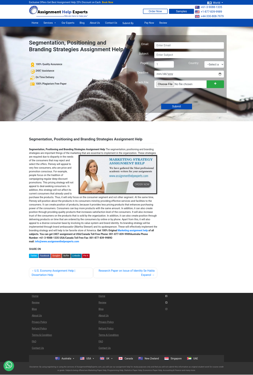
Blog (82, 22)
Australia (65, 358)
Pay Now (149, 22)
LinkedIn (76, 255)
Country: (194, 63)
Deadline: (143, 72)
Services (50, 22)
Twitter (33, 255)
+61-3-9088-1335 (208, 7)
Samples (181, 11)
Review (163, 22)
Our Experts (67, 22)
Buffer (66, 255)
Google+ (56, 255)
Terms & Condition (42, 335)
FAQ (34, 341)
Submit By (128, 23)
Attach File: (142, 82)
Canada (125, 358)
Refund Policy (39, 328)
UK (106, 358)
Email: (145, 44)
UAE (192, 358)
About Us (95, 22)
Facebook (44, 255)
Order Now (155, 11)
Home (35, 22)
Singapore (173, 358)
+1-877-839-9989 (208, 11)
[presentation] (180, 96)
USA (87, 358)
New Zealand (148, 358)
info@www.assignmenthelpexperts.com (57, 241)
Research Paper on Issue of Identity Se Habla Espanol (127, 273)
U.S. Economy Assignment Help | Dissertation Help (53, 273)
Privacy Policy (39, 322)
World (214, 2)
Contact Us (111, 22)
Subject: (144, 53)
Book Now (107, 2)
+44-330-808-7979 (209, 16)
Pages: (144, 63)
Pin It (85, 255)
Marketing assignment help (133, 230)
